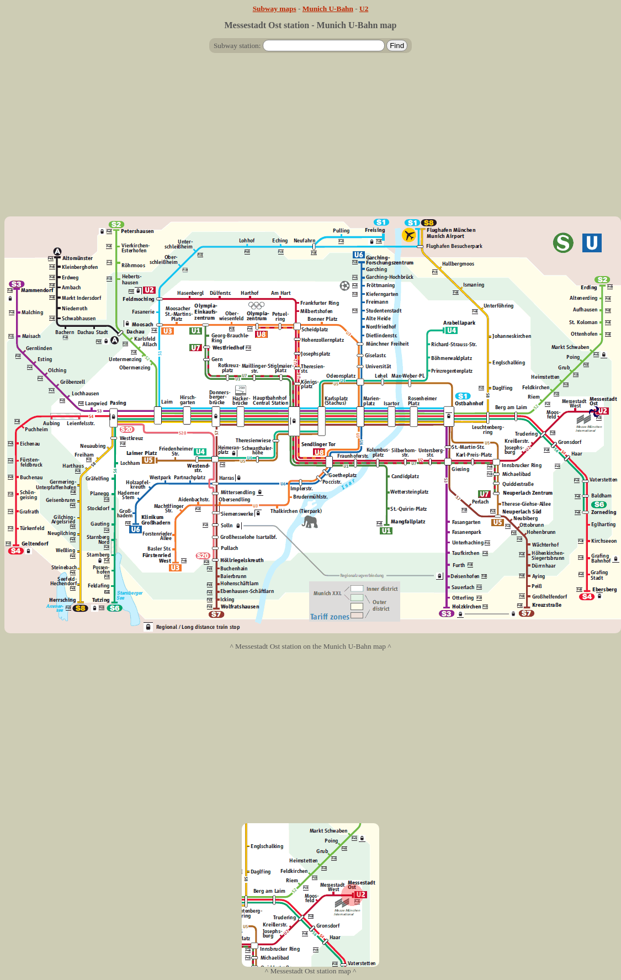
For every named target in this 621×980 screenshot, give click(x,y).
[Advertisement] (310, 139)
